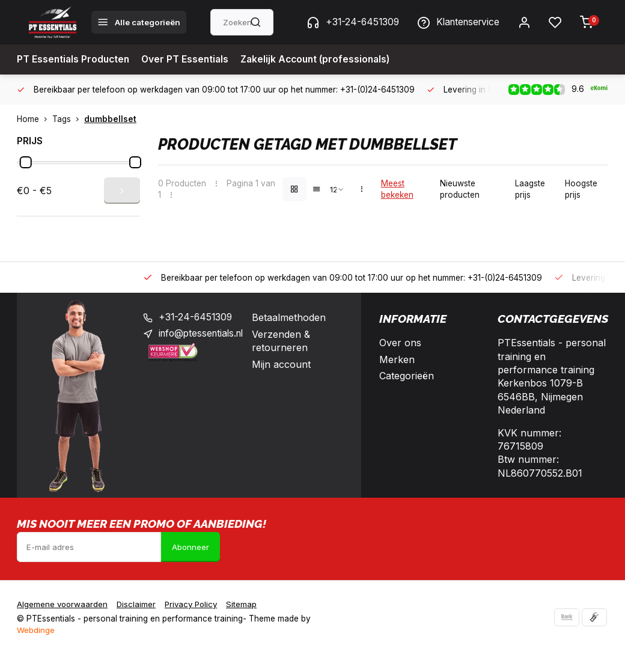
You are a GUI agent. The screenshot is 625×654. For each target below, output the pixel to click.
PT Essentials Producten (74, 59)
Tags (68, 119)
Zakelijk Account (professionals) (322, 59)
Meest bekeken (397, 189)
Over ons (400, 343)
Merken (397, 359)
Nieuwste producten (460, 189)
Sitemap (247, 604)
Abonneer (190, 547)
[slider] (26, 162)
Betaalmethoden (295, 317)
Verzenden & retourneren (287, 340)
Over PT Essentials (188, 59)
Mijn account (287, 364)
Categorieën (406, 376)
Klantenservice (456, 22)
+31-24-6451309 (347, 22)
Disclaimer (138, 604)
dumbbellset (110, 119)
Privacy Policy (195, 604)
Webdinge (36, 630)
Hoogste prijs (581, 189)
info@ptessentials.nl (204, 334)
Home (34, 119)
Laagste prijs (530, 189)
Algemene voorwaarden (63, 604)
